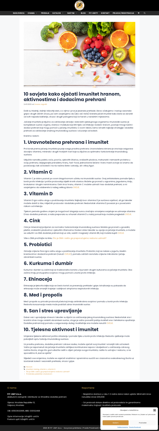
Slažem (116, 423)
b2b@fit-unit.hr (27, 419)
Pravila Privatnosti (135, 427)
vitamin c (43, 369)
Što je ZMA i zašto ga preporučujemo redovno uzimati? (79, 238)
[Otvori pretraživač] (145, 13)
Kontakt (105, 13)
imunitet (29, 369)
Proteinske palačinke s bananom (39, 374)
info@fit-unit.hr (32, 416)
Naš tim (73, 13)
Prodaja (45, 13)
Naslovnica (18, 13)
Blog (83, 13)
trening (36, 369)
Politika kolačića (122, 427)
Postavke (143, 423)
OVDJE (76, 187)
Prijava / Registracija (123, 13)
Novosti (29, 367)
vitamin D (51, 369)
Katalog (59, 13)
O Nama (33, 13)
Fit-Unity (93, 13)
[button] (155, 410)
